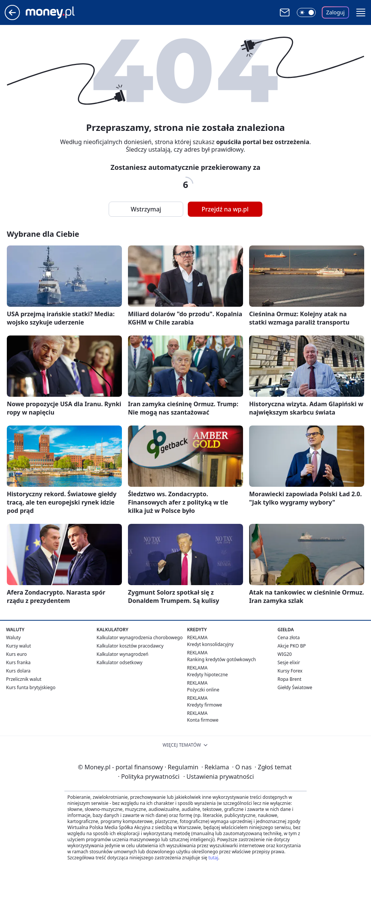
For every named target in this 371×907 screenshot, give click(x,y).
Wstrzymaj (146, 209)
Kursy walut (18, 646)
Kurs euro (16, 654)
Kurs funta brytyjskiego (30, 687)
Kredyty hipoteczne (207, 674)
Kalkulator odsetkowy (119, 662)
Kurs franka (18, 662)
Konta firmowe (202, 720)
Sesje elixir (288, 662)
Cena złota (288, 637)
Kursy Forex (289, 671)
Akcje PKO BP (291, 646)
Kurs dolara (18, 671)
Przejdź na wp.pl (224, 209)
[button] (361, 12)
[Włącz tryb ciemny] (306, 12)
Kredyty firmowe (204, 705)
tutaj (213, 857)
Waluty (13, 637)
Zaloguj (335, 12)
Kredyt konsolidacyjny (210, 644)
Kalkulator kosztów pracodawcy (130, 646)
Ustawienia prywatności (218, 776)
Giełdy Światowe (294, 687)
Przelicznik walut (23, 679)
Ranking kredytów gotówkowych (221, 659)
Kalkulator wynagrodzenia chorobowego (139, 637)
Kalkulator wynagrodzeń (122, 654)
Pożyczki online (203, 689)
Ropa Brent (289, 679)
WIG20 (284, 654)
